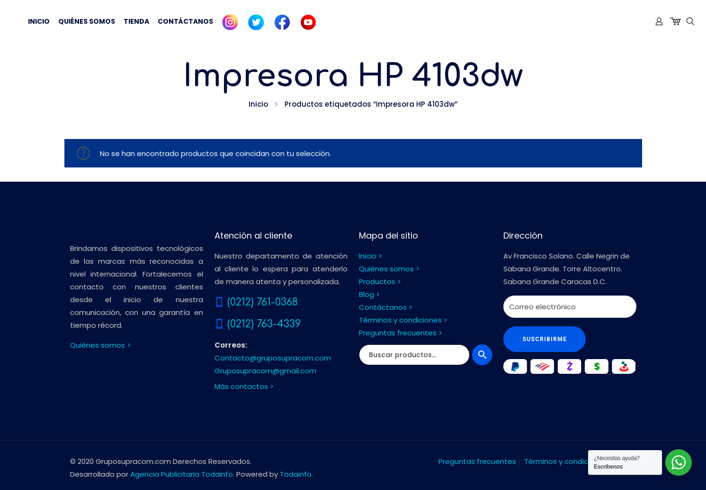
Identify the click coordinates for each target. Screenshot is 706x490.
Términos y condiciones (565, 461)
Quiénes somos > (100, 345)
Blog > (369, 294)
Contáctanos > (385, 307)
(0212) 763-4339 (264, 324)
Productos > (380, 282)
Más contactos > (244, 386)
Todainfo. (296, 474)
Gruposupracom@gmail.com (265, 371)
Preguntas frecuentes (477, 461)
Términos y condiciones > (403, 320)
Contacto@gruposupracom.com (272, 358)
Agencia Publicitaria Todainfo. (182, 474)
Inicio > (370, 256)
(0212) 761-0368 (262, 302)
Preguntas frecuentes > (400, 333)
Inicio (258, 104)
